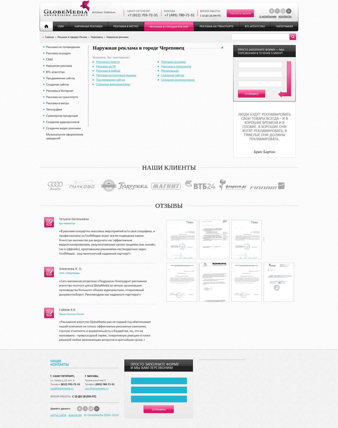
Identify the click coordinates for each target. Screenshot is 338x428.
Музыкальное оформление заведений (64, 136)
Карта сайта (58, 415)
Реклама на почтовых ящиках (116, 75)
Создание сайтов (57, 84)
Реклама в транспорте (176, 66)
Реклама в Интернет (60, 91)
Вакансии (75, 415)
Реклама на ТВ (106, 66)
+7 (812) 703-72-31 (143, 15)
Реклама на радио (58, 53)
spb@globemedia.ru (62, 388)
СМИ (61, 26)
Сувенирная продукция (62, 116)
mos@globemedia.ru (97, 388)
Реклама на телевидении (63, 47)
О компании (267, 16)
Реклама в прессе (108, 62)
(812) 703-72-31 (70, 384)
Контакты (285, 16)
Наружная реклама (88, 26)
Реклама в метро (125, 26)
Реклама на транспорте (217, 26)
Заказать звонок (240, 13)
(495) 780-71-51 (105, 384)
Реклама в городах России (169, 27)
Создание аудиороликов (62, 122)
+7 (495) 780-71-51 (179, 15)
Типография (284, 26)
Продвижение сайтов (60, 78)
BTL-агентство (255, 26)
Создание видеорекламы (113, 84)
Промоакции (170, 71)
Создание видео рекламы (63, 128)
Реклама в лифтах (108, 71)
